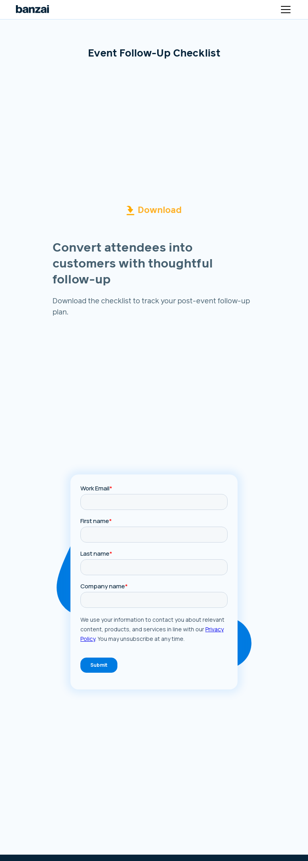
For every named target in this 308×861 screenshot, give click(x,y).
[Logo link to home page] (32, 9)
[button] (284, 9)
